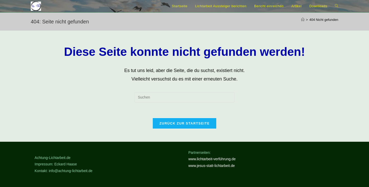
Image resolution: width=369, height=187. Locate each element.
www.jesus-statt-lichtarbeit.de (211, 166)
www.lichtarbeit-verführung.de (211, 159)
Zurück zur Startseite (184, 123)
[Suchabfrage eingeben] (184, 97)
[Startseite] (302, 20)
